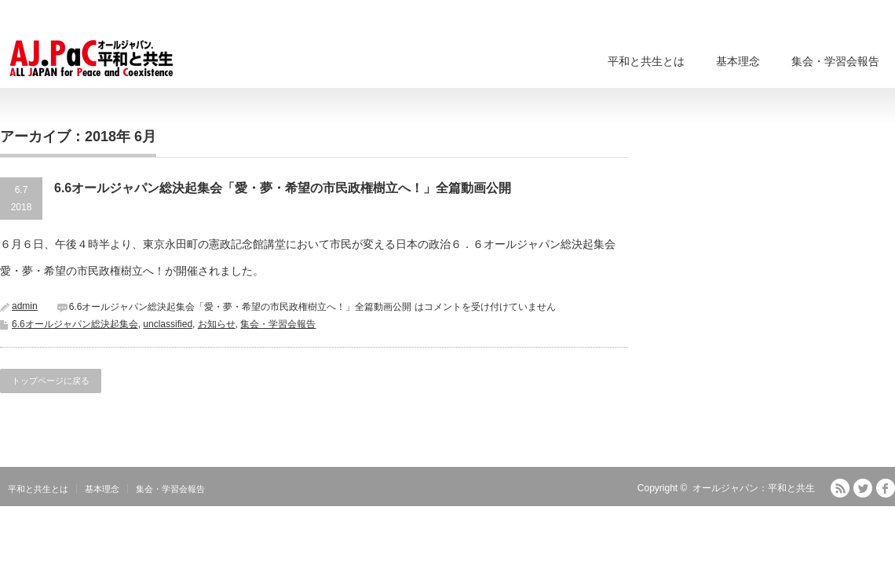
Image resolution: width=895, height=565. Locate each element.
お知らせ (217, 324)
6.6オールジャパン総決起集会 (75, 324)
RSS (840, 488)
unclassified (167, 324)
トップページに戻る (51, 380)
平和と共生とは (646, 61)
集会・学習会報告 (835, 61)
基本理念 (738, 61)
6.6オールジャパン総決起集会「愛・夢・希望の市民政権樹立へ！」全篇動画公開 (282, 188)
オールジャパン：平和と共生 (753, 488)
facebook (885, 488)
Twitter (862, 488)
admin (25, 306)
